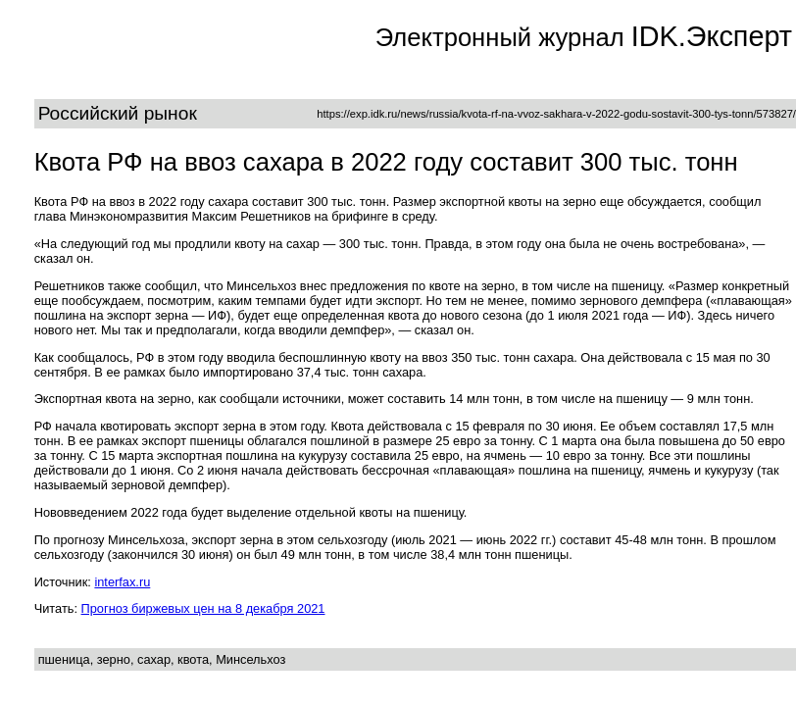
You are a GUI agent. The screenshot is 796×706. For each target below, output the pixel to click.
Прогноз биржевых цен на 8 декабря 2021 (203, 608)
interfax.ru (122, 582)
